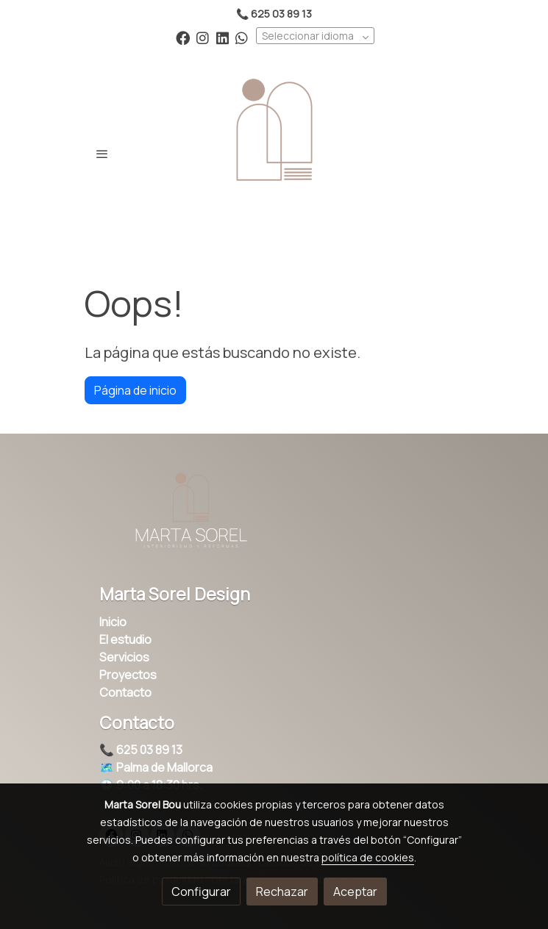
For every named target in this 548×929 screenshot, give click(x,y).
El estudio (125, 639)
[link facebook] (183, 37)
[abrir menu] (102, 153)
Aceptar (355, 891)
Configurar (201, 891)
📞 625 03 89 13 (140, 750)
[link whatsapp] (241, 37)
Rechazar (282, 891)
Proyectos (128, 675)
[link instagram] (202, 37)
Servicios (124, 657)
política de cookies (367, 857)
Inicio (113, 622)
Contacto (125, 692)
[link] (274, 153)
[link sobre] (274, 518)
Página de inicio (135, 390)
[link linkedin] (222, 37)
